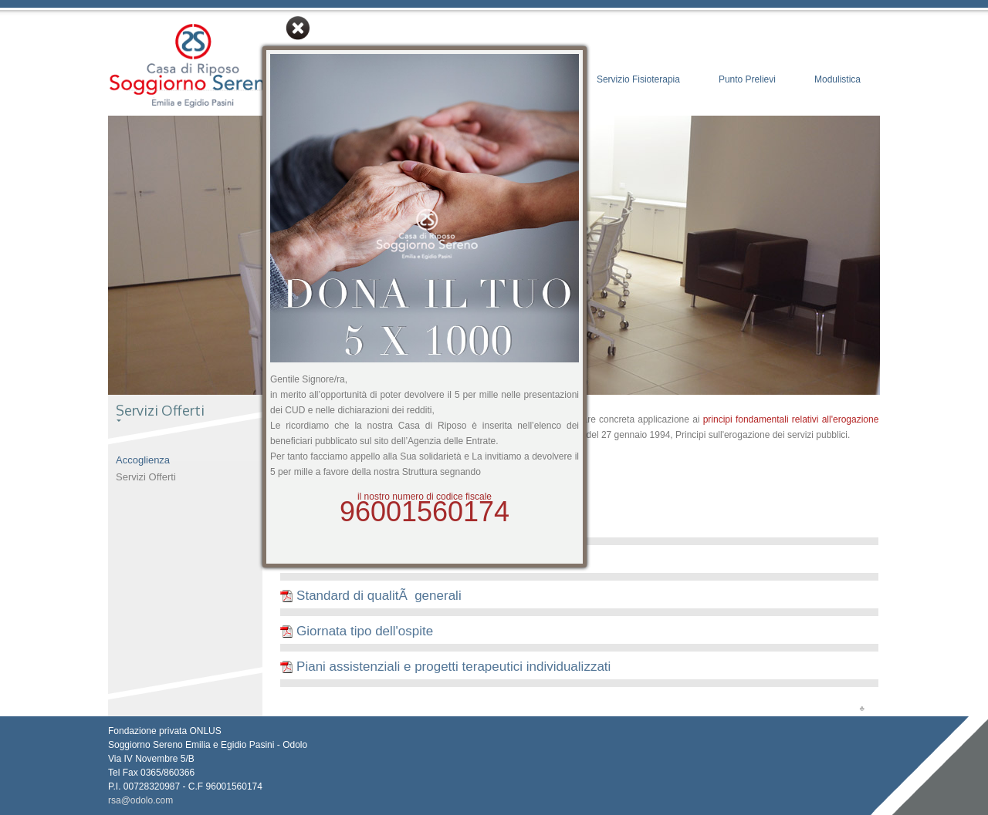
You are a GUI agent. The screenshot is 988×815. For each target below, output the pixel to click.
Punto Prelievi (747, 79)
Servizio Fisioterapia (638, 79)
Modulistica (837, 79)
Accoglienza (143, 460)
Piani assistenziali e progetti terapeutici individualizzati (445, 666)
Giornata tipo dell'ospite (356, 631)
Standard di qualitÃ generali (370, 595)
